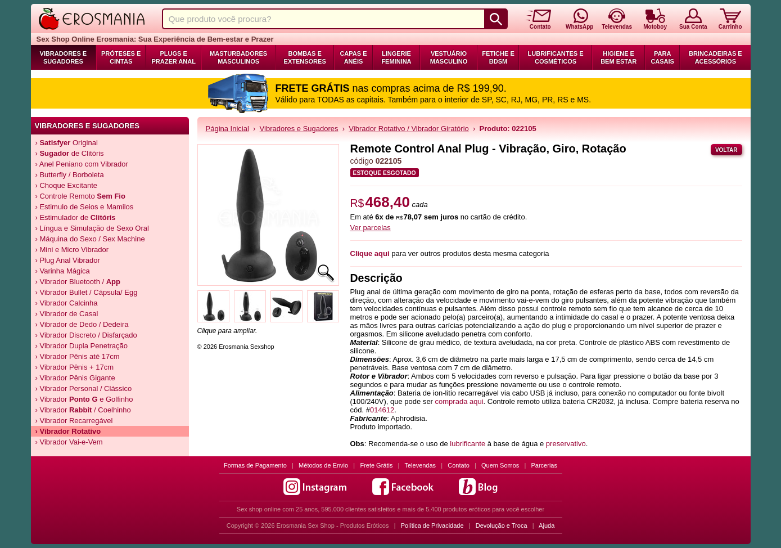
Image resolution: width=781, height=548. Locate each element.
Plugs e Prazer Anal (173, 57)
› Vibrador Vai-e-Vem (69, 442)
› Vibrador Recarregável (74, 420)
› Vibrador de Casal (66, 313)
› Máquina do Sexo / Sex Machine (90, 239)
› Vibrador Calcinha (66, 303)
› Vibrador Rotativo (68, 431)
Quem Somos (500, 465)
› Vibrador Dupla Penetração (81, 346)
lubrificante (467, 443)
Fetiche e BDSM (498, 57)
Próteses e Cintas (121, 57)
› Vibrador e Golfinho (84, 399)
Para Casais (662, 57)
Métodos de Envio (323, 465)
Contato (458, 465)
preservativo (566, 443)
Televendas (420, 465)
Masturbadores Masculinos (238, 57)
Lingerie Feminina (396, 57)
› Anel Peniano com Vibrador (81, 164)
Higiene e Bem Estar (618, 57)
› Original (66, 142)
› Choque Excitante (66, 185)
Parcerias (544, 465)
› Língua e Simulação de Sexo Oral (92, 228)
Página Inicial (227, 128)
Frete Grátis (376, 465)
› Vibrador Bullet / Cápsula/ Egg (86, 292)
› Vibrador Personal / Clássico (83, 388)
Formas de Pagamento (255, 465)
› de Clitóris (69, 153)
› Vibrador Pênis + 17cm (74, 367)
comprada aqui (459, 401)
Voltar (726, 150)
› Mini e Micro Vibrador (72, 249)
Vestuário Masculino (449, 57)
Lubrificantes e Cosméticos (556, 57)
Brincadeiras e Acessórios (715, 57)
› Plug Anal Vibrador (67, 260)
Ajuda (546, 525)
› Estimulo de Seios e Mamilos (84, 207)
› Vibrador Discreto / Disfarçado (86, 335)
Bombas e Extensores (305, 57)
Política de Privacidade (432, 525)
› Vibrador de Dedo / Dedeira (82, 324)
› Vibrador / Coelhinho (83, 410)
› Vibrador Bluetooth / (78, 281)
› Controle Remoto (80, 196)
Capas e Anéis (353, 57)
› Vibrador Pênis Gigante (75, 378)
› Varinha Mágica (62, 271)
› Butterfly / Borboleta (69, 174)
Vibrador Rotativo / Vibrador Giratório (408, 128)
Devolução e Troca (501, 525)
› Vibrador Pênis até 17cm (77, 356)
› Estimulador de (75, 217)
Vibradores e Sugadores (63, 57)
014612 (382, 410)
